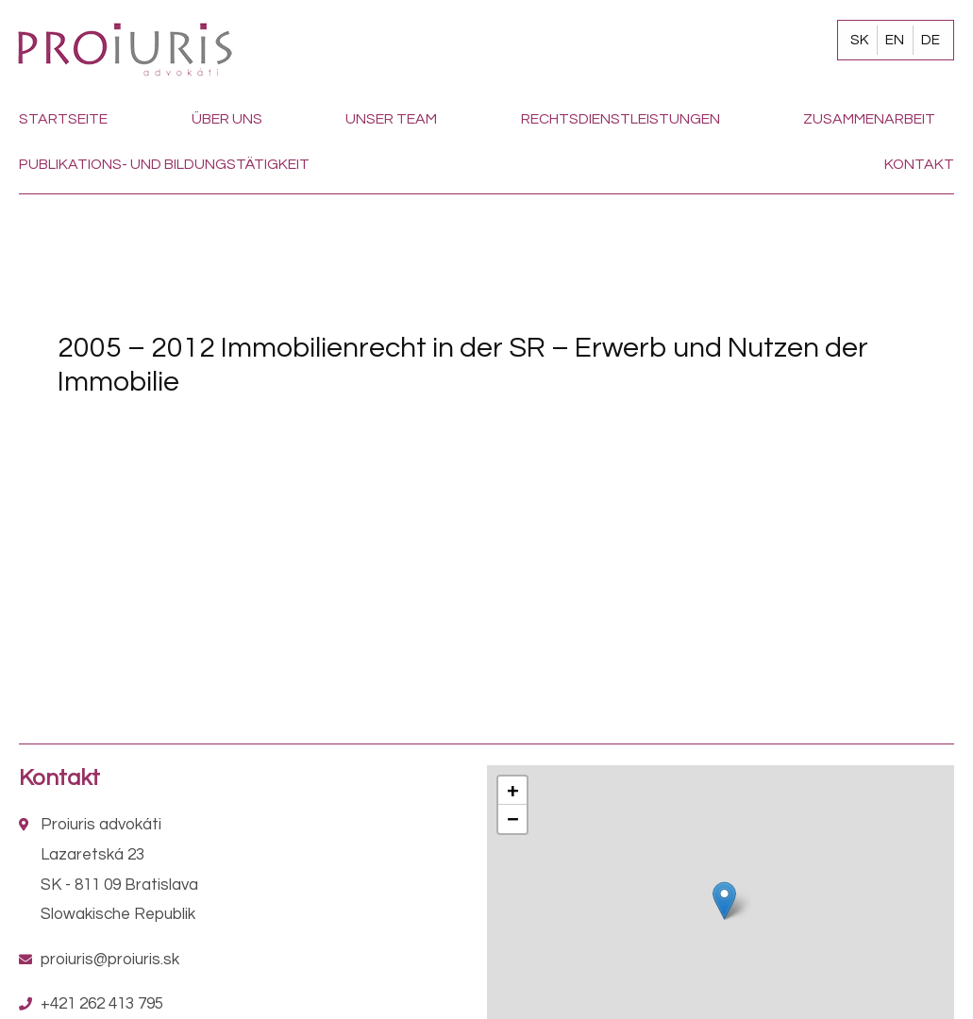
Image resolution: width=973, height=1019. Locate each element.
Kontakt (919, 164)
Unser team (391, 118)
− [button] (512, 818)
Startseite (63, 118)
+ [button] (512, 790)
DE (930, 39)
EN (894, 39)
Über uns (227, 118)
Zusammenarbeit (869, 118)
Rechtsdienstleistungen (620, 118)
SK (859, 39)
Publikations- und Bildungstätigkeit (164, 164)
